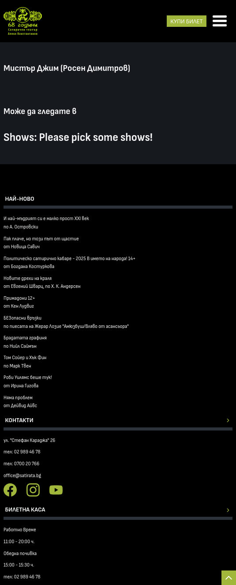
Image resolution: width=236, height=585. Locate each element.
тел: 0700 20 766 (21, 464)
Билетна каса (25, 509)
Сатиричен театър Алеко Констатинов (23, 21)
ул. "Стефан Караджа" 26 (29, 440)
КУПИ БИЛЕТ (186, 21)
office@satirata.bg (22, 475)
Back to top (228, 577)
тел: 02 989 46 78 (22, 452)
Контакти (19, 420)
